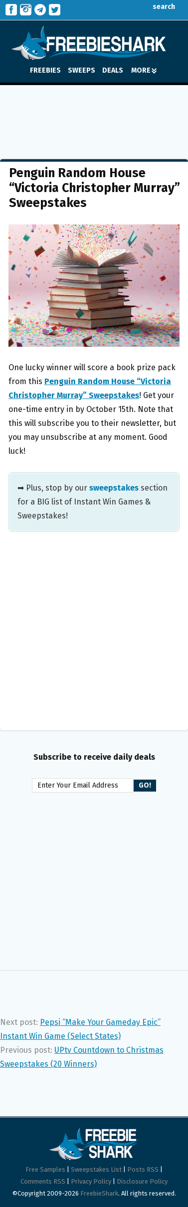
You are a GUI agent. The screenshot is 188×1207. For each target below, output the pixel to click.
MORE (144, 70)
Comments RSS (42, 1181)
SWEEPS (81, 70)
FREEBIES (45, 70)
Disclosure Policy (142, 1181)
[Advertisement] (94, 115)
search (156, 6)
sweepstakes (114, 488)
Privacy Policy (91, 1181)
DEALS (112, 70)
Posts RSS (143, 1169)
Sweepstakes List (96, 1169)
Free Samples (45, 1169)
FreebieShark (99, 1193)
